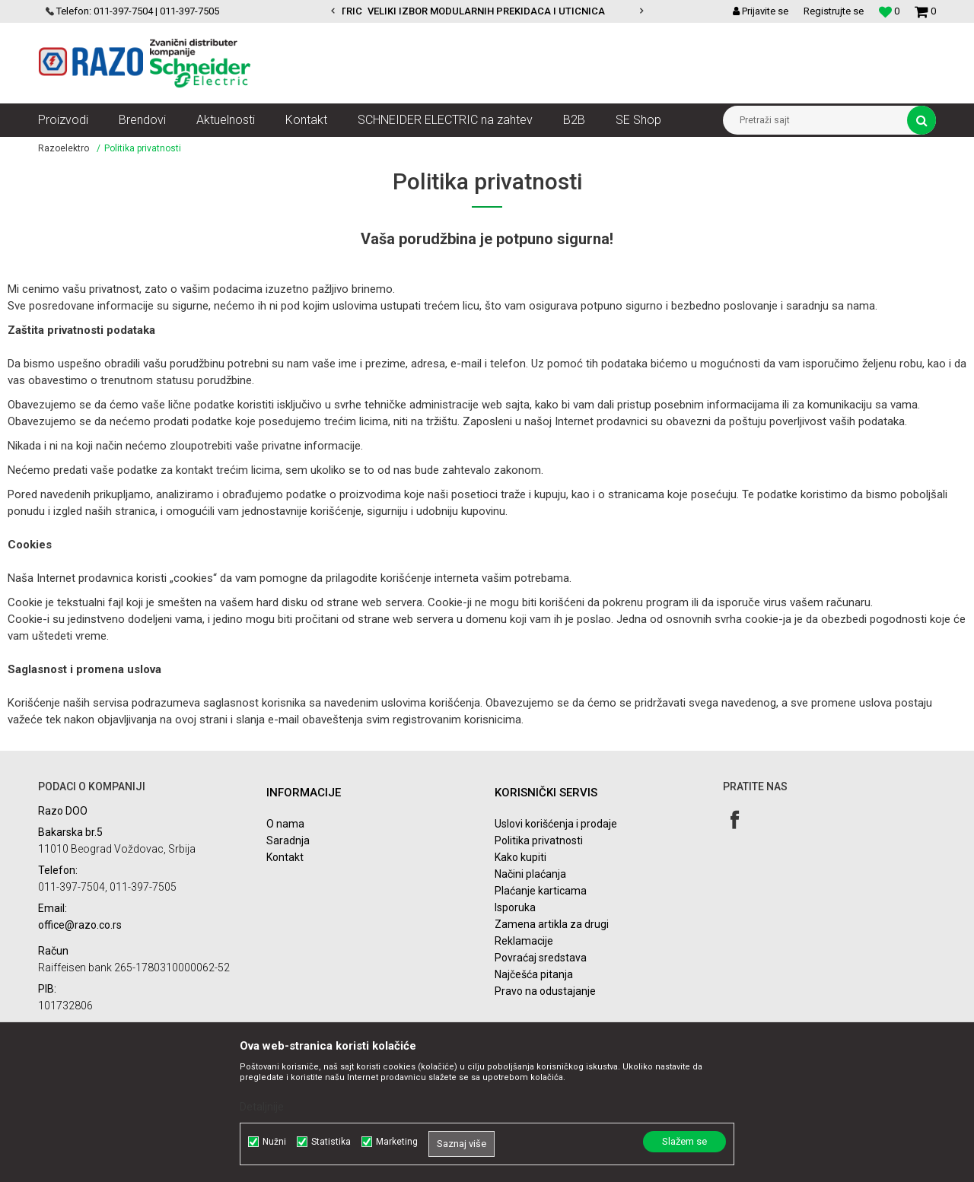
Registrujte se (834, 11)
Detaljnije (262, 1107)
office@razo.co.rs (80, 925)
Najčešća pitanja (534, 974)
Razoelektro (63, 148)
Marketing (397, 1141)
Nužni (274, 1141)
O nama (285, 824)
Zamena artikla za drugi (552, 924)
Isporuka (515, 907)
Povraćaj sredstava (541, 958)
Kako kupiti (520, 857)
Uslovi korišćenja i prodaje (556, 824)
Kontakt (285, 857)
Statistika (331, 1141)
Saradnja (288, 840)
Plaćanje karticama (541, 891)
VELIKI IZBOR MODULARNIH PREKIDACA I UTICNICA (486, 11)
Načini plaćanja (530, 874)
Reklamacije (524, 941)
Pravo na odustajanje (545, 991)
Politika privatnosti (539, 840)
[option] (487, 11)
